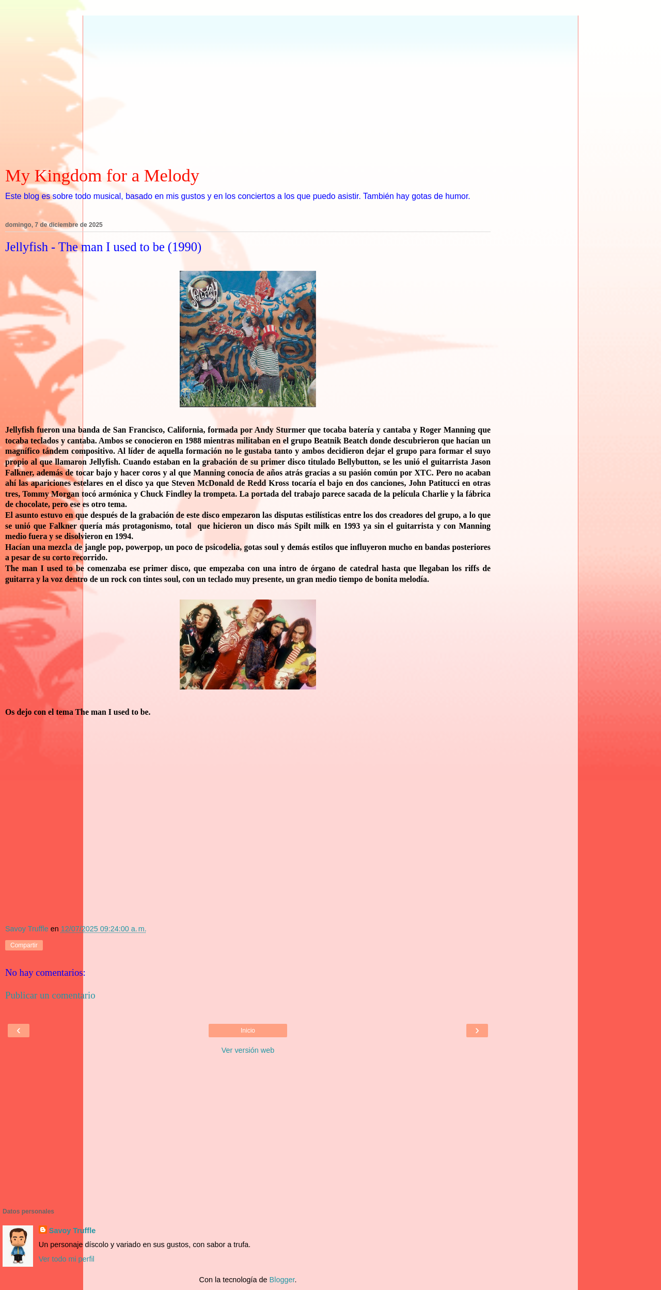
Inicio (248, 1030)
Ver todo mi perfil (67, 1259)
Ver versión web (248, 1050)
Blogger (282, 1280)
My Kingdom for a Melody (102, 175)
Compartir (24, 945)
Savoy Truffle (72, 1230)
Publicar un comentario (50, 995)
